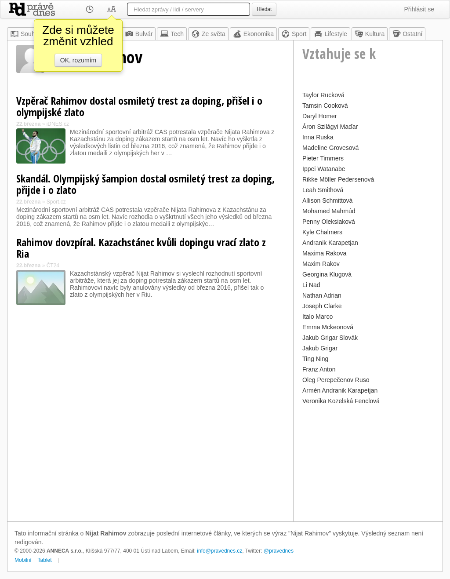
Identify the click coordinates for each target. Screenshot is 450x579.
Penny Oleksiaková (328, 221)
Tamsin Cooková (325, 105)
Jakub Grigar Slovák (330, 337)
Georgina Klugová (327, 274)
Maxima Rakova (324, 253)
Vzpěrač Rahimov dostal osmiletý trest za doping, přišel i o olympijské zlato (139, 106)
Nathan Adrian (321, 295)
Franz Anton (319, 369)
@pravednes (279, 551)
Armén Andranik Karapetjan (339, 390)
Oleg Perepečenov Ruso (336, 379)
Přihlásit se (419, 9)
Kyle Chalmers (322, 232)
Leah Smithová (322, 189)
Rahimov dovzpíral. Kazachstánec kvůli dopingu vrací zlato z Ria (141, 248)
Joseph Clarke (322, 306)
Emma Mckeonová (327, 327)
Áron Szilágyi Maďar (330, 126)
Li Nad (311, 284)
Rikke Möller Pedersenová (338, 179)
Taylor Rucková (323, 94)
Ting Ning (315, 358)
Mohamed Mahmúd (329, 211)
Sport (293, 33)
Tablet (45, 560)
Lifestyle (330, 33)
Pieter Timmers (323, 158)
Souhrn (25, 33)
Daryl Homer (319, 116)
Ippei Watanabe (323, 168)
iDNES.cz (58, 124)
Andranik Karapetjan (330, 242)
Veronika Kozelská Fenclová (341, 400)
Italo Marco (317, 316)
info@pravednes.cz (219, 551)
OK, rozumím (78, 60)
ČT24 (53, 265)
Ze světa (208, 33)
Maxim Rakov (321, 263)
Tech (172, 33)
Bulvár (139, 33)
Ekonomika (253, 33)
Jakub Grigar (320, 348)
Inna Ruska (318, 137)
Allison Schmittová (327, 200)
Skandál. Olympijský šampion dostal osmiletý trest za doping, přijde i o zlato (145, 184)
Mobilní (23, 560)
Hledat (264, 9)
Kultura (370, 33)
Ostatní (407, 33)
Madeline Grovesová (330, 147)
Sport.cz (56, 202)
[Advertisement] (368, 462)
